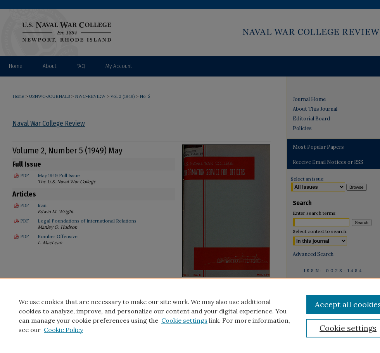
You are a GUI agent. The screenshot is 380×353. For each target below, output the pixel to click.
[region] (190, 315)
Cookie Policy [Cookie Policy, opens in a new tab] (63, 330)
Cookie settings (184, 320)
